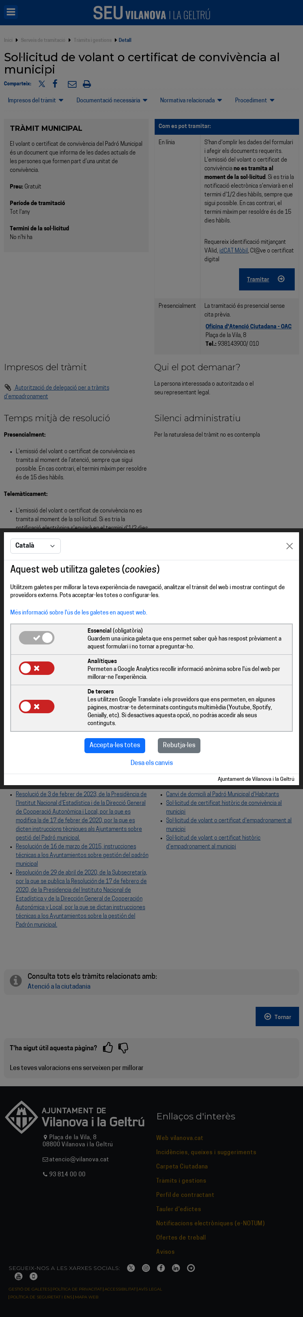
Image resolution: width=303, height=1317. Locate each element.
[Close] (289, 546)
